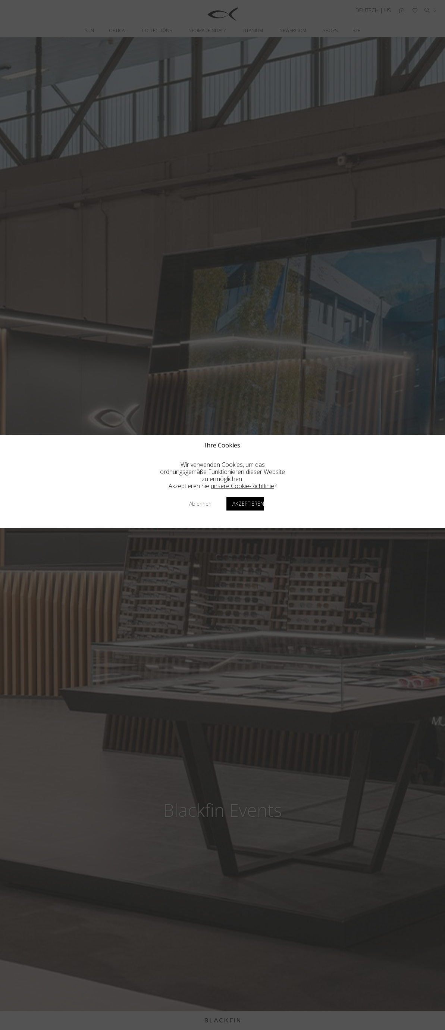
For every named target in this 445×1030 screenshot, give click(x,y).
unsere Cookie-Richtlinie (242, 486)
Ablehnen (200, 503)
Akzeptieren (248, 503)
